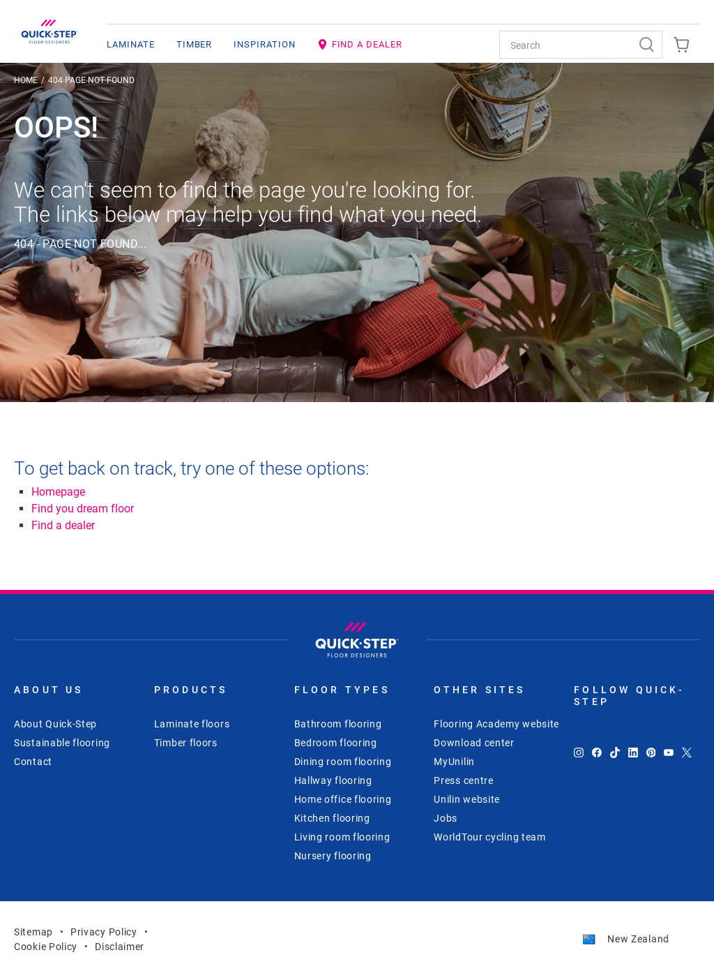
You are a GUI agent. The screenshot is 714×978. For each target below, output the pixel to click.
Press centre (463, 780)
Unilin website (467, 799)
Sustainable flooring (62, 742)
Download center (474, 742)
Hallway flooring (333, 780)
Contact (33, 761)
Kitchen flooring (332, 818)
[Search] (648, 45)
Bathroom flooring (338, 723)
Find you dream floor (82, 508)
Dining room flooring (343, 761)
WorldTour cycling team (489, 837)
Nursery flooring (333, 855)
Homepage (58, 491)
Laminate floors (192, 723)
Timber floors (186, 742)
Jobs (445, 818)
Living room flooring (342, 837)
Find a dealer (63, 525)
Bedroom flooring (335, 742)
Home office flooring (343, 799)
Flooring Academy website (496, 723)
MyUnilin (454, 761)
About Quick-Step (55, 723)
